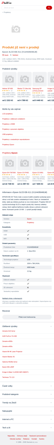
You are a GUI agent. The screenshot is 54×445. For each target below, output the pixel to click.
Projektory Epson (8, 144)
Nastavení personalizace (37, 436)
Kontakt (34, 439)
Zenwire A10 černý (8, 331)
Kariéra (41, 439)
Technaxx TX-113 (8, 377)
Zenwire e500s (7, 341)
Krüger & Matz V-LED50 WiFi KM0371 (15, 372)
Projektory (7, 12)
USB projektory (7, 134)
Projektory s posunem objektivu (13, 129)
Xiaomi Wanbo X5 (8, 357)
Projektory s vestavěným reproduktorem (16, 139)
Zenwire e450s (7, 346)
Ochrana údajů (22, 436)
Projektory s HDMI (8, 124)
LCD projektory (7, 114)
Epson (29, 219)
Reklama (26, 439)
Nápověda (11, 436)
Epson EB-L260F (8, 367)
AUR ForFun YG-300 (9, 336)
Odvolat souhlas (15, 439)
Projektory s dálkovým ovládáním (13, 119)
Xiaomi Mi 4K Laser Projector (12, 351)
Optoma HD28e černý (9, 362)
